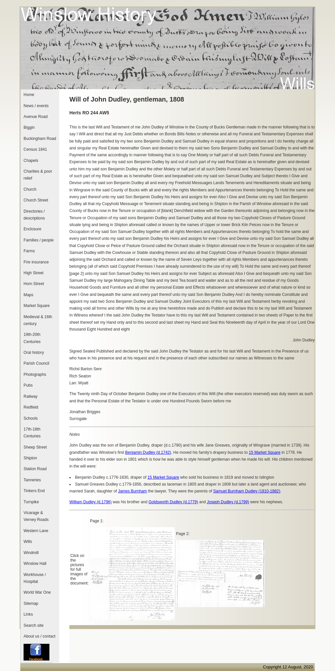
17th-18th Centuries (32, 432)
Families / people (39, 240)
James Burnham (132, 491)
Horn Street (34, 283)
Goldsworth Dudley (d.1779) (173, 502)
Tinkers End (34, 491)
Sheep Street (35, 447)
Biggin (29, 127)
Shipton (30, 458)
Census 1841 (35, 149)
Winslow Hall (35, 563)
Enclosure (32, 229)
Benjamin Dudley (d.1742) (148, 452)
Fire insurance (36, 262)
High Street (34, 273)
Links (28, 614)
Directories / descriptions (34, 214)
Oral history (34, 352)
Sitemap (31, 603)
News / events (36, 106)
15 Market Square (265, 452)
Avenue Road (35, 116)
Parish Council (36, 363)
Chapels (31, 160)
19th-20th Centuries (32, 338)
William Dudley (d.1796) (90, 502)
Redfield (31, 407)
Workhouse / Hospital (35, 578)
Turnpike (31, 502)
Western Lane (36, 530)
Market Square (37, 305)
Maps (28, 295)
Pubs (28, 385)
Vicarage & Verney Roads (36, 516)
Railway (31, 396)
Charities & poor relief (38, 175)
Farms (29, 251)
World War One (37, 592)
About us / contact (39, 636)
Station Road (35, 469)
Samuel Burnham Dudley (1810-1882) (246, 491)
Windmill (31, 552)
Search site (34, 625)
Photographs (35, 374)
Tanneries (32, 480)
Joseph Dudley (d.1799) (228, 502)
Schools (31, 418)
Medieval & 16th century (38, 320)
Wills (28, 541)
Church (30, 189)
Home (29, 94)
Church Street (36, 200)
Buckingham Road (40, 138)
